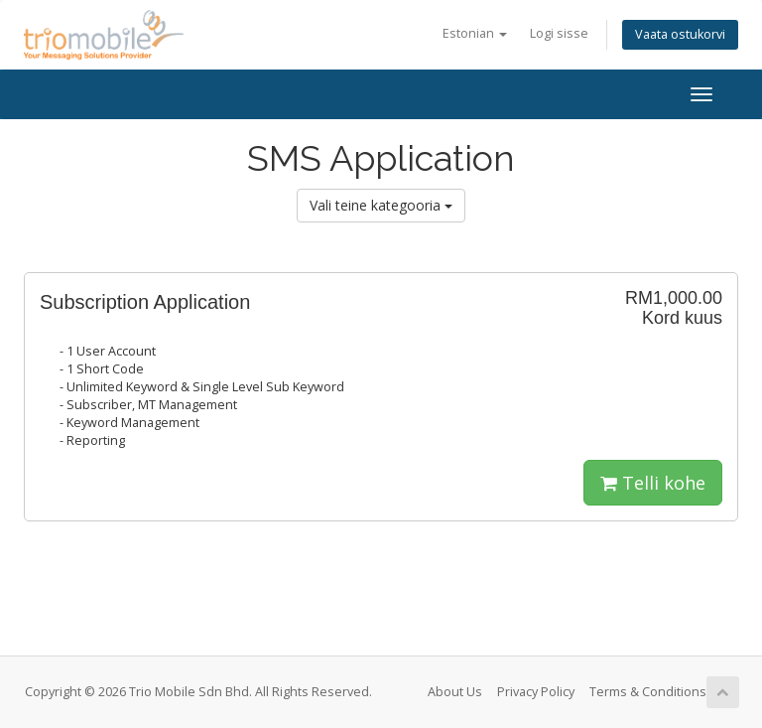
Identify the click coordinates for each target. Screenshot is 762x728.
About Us (455, 691)
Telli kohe (652, 483)
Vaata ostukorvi (680, 34)
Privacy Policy (535, 691)
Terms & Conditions (647, 691)
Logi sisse (559, 33)
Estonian (475, 33)
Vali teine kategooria (381, 205)
